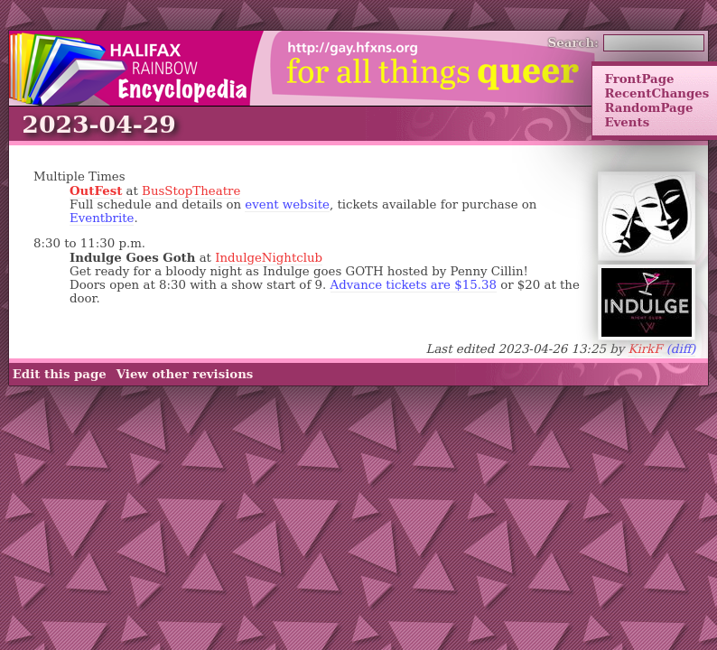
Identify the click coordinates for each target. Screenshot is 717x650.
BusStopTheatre (191, 191)
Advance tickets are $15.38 (414, 285)
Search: (574, 42)
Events (626, 122)
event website (287, 204)
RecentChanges (656, 93)
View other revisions (185, 374)
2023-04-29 (99, 124)
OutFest (96, 190)
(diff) (681, 349)
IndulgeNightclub (268, 258)
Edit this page (60, 374)
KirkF (645, 349)
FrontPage (639, 78)
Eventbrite (102, 218)
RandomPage (648, 107)
